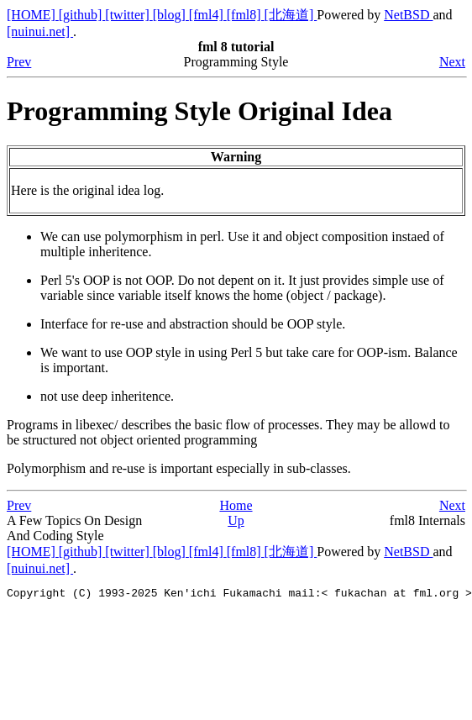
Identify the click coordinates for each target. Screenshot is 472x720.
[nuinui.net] (40, 31)
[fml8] (246, 15)
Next (452, 62)
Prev (19, 62)
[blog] (171, 15)
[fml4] (208, 15)
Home (235, 505)
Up (236, 520)
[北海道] (291, 15)
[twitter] (128, 15)
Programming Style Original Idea (199, 111)
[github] (82, 15)
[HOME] (33, 15)
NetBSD (408, 15)
